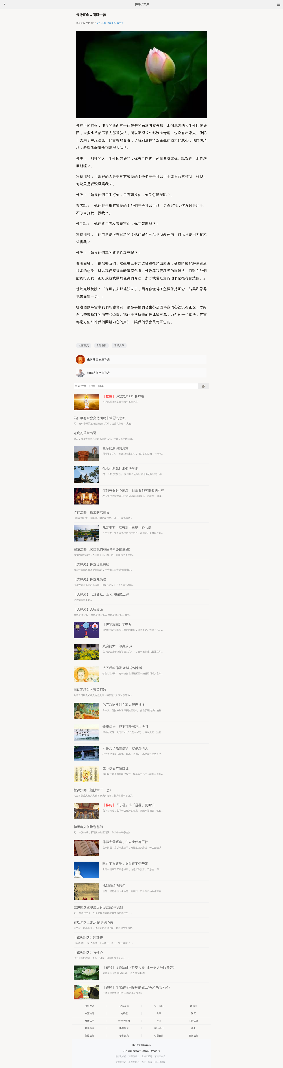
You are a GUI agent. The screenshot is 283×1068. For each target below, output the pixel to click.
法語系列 (159, 1028)
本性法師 (193, 1021)
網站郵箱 (155, 1050)
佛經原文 (146, 1050)
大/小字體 (101, 23)
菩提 (158, 1021)
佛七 (193, 1028)
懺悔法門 (89, 1021)
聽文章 (120, 23)
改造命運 (124, 1006)
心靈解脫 (159, 1035)
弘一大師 (159, 1006)
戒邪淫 (193, 1006)
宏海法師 (193, 1035)
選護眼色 (111, 23)
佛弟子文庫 (142, 4)
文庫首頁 (84, 345)
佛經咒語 (89, 1006)
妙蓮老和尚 (124, 1021)
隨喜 (193, 1013)
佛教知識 (124, 1035)
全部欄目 (101, 345)
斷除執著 (124, 1028)
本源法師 (89, 1013)
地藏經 (124, 1013)
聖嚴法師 (89, 1035)
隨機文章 (119, 345)
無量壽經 (89, 1028)
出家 (158, 1013)
